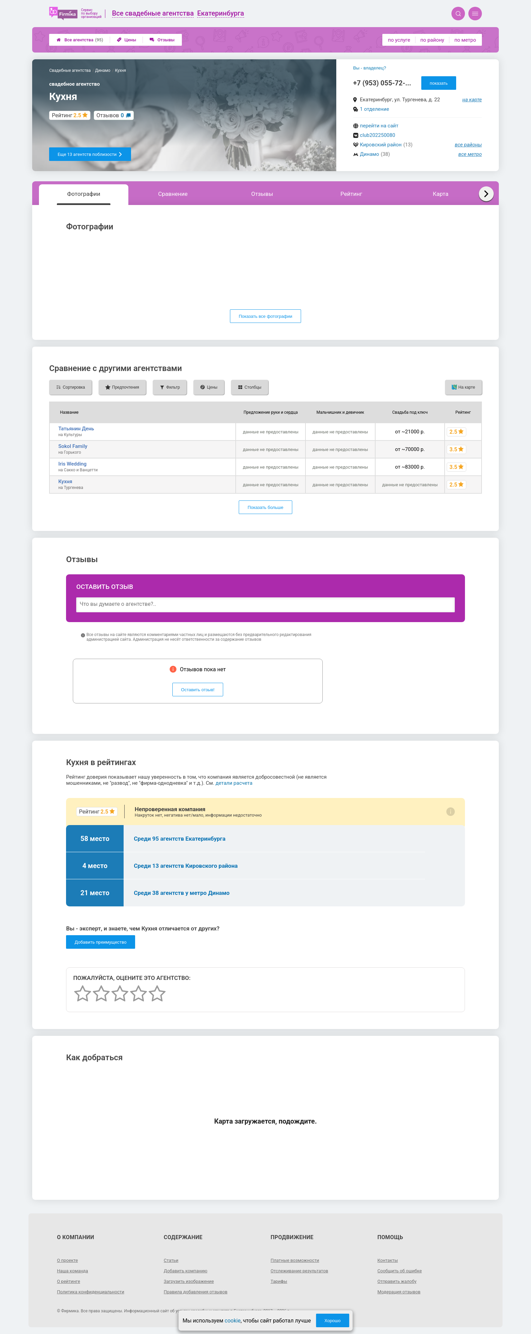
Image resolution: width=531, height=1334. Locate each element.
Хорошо (332, 1320)
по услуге (399, 40)
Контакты (388, 1260)
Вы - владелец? (369, 67)
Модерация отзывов (400, 1291)
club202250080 (377, 135)
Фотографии (83, 193)
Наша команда (73, 1270)
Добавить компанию (187, 1270)
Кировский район (381, 145)
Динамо (369, 154)
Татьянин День (76, 429)
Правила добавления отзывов (198, 1291)
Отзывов (110, 115)
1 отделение (374, 109)
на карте (472, 100)
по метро (465, 40)
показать (439, 83)
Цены (126, 39)
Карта (440, 193)
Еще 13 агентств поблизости (90, 154)
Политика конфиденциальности (92, 1291)
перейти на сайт (379, 126)
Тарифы (279, 1281)
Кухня (65, 481)
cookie (232, 1320)
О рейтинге (69, 1281)
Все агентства (80, 39)
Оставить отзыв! (198, 689)
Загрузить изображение (190, 1281)
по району (432, 40)
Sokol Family (72, 446)
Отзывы (162, 39)
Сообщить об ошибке (400, 1270)
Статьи (171, 1260)
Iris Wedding (72, 464)
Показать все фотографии (265, 316)
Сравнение (173, 193)
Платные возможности (296, 1260)
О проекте (68, 1260)
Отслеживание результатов (301, 1270)
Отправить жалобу (398, 1281)
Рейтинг (351, 193)
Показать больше (265, 507)
